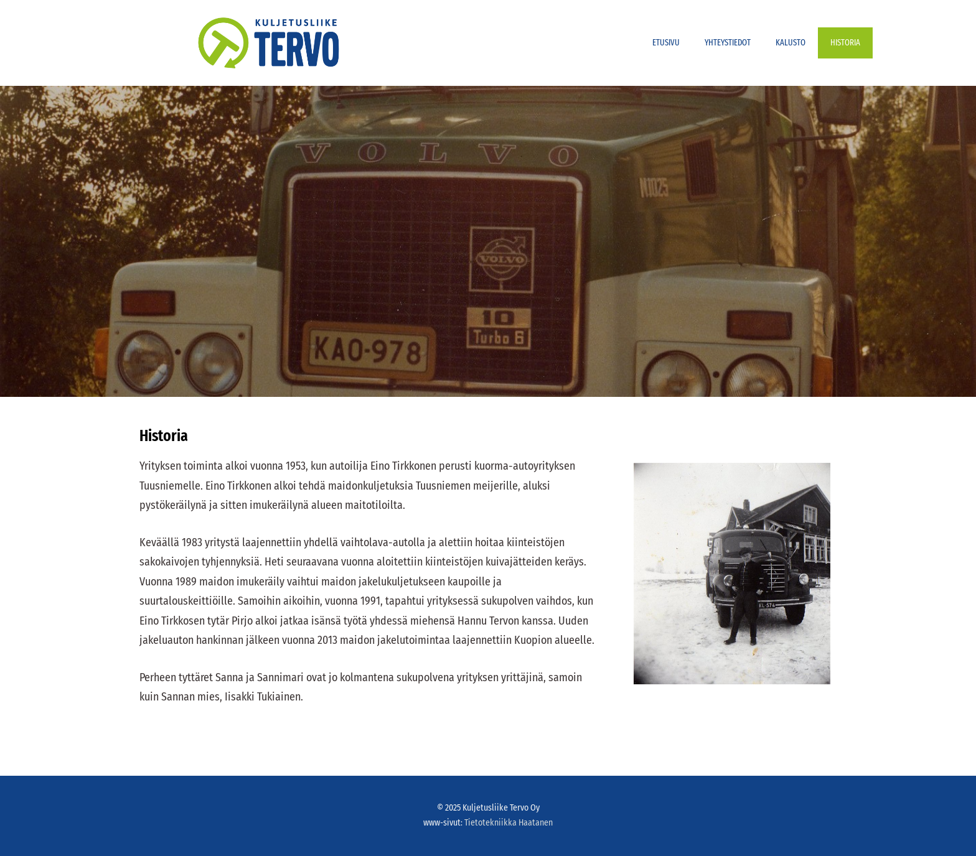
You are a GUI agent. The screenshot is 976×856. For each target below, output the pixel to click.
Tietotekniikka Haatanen (508, 822)
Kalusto (790, 42)
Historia (845, 42)
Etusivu (666, 42)
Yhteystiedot (728, 42)
